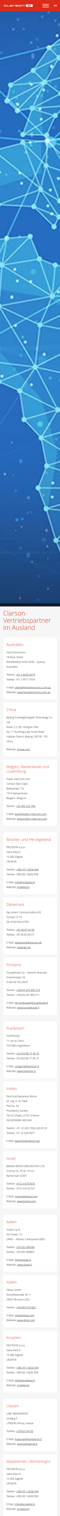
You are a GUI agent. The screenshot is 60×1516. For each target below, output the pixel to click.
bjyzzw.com (23, 749)
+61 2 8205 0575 (25, 674)
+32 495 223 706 (25, 806)
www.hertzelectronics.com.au (33, 692)
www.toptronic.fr (26, 1071)
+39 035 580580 (25, 1247)
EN (55, 5)
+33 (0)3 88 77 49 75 (27, 1053)
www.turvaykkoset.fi (28, 1007)
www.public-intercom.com (32, 819)
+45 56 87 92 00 (25, 930)
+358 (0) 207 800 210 (28, 990)
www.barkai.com (26, 1201)
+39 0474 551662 (26, 1307)
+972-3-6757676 (25, 1183)
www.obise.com (26, 1320)
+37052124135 (24, 1431)
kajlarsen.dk (24, 947)
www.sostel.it (24, 1264)
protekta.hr (23, 887)
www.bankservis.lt (27, 1444)
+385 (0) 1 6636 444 (27, 869)
